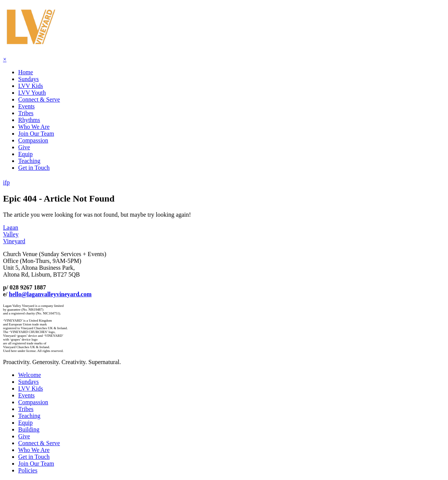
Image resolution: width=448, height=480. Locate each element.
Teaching (29, 161)
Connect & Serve (39, 99)
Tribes (25, 113)
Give (24, 147)
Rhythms (29, 120)
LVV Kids (30, 86)
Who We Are (34, 127)
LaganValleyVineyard (14, 234)
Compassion (33, 140)
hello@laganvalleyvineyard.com (50, 294)
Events (26, 106)
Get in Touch (34, 167)
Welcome (29, 375)
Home (25, 72)
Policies (28, 470)
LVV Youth (32, 92)
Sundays (28, 79)
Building (28, 429)
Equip (25, 154)
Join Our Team (36, 133)
